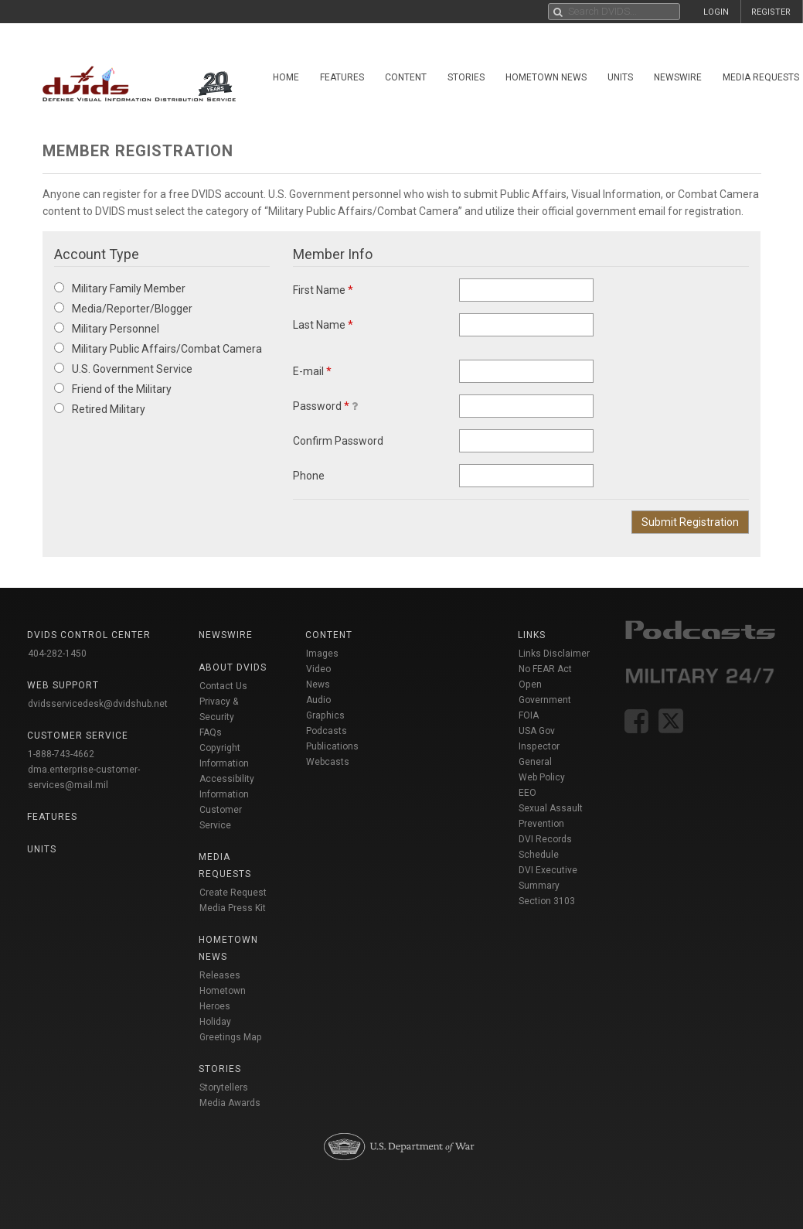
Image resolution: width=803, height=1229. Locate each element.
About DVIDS (233, 667)
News (318, 684)
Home (286, 77)
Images (322, 653)
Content (406, 77)
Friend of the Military (113, 389)
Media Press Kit (232, 908)
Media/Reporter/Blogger (123, 308)
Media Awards (229, 1103)
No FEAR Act (545, 669)
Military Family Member (119, 288)
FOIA (529, 715)
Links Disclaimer (554, 653)
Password (325, 406)
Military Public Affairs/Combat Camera (158, 349)
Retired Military (99, 409)
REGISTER (771, 12)
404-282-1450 (57, 653)
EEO (527, 792)
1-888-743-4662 (61, 754)
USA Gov (537, 730)
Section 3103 (547, 901)
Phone (309, 475)
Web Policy (542, 777)
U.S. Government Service (123, 369)
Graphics (325, 715)
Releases (219, 975)
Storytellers (223, 1087)
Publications (332, 746)
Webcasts (327, 761)
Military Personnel (106, 329)
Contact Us (223, 686)
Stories (466, 77)
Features (342, 77)
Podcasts (326, 730)
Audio (318, 700)
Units (620, 77)
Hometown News (546, 77)
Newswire (678, 77)
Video (318, 669)
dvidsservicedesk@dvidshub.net (98, 703)
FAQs (210, 732)
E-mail (312, 371)
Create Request (233, 892)
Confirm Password (338, 441)
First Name (323, 290)
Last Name (323, 325)
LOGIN (716, 12)
